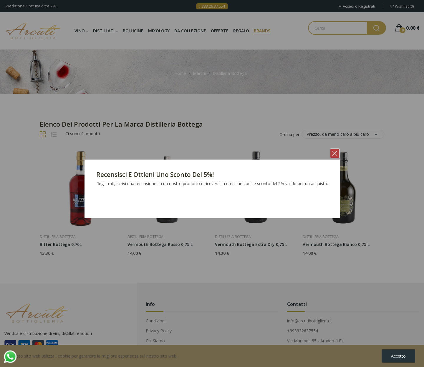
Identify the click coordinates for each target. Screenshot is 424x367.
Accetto (398, 356)
